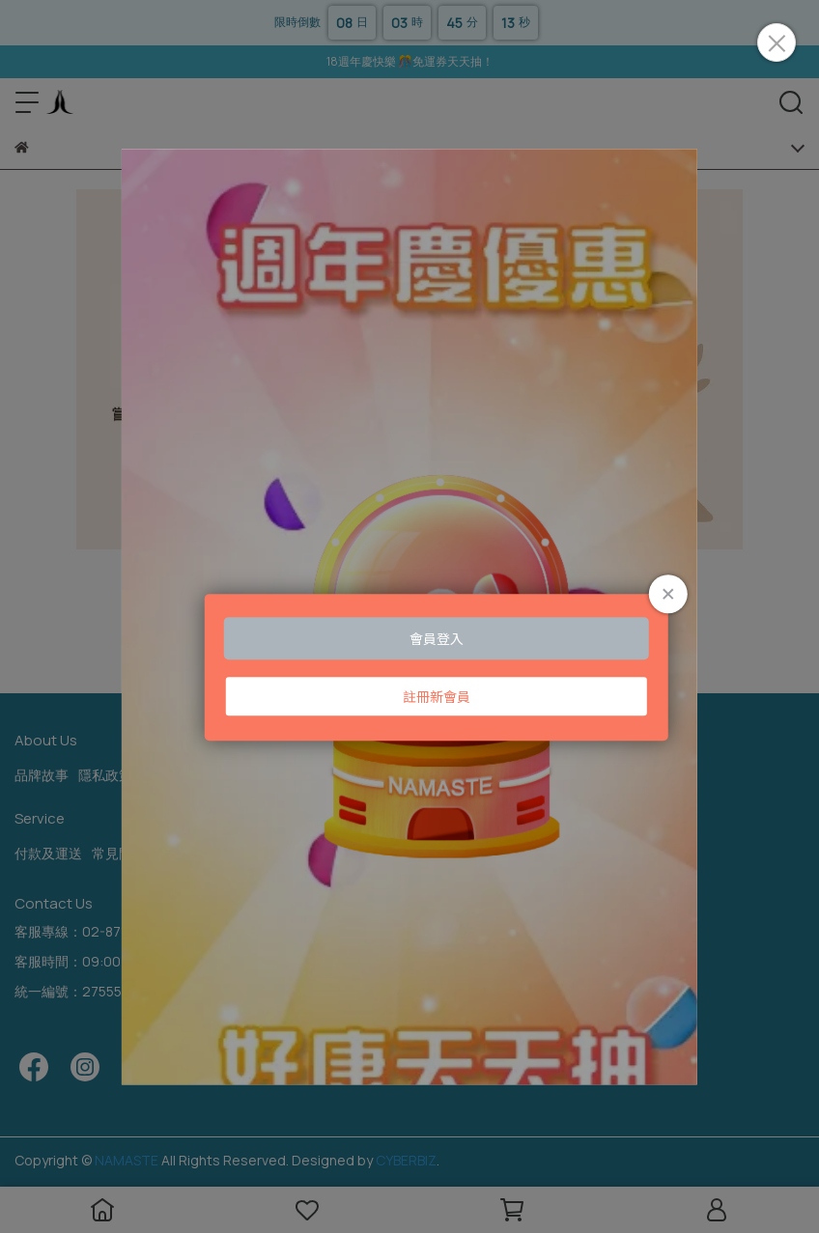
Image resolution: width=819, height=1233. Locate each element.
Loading (409, 616)
